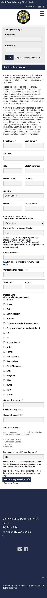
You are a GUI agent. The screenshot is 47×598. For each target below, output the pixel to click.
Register (31, 6)
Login (25, 6)
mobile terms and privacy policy (17, 240)
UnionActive (19, 585)
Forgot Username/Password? (28, 57)
